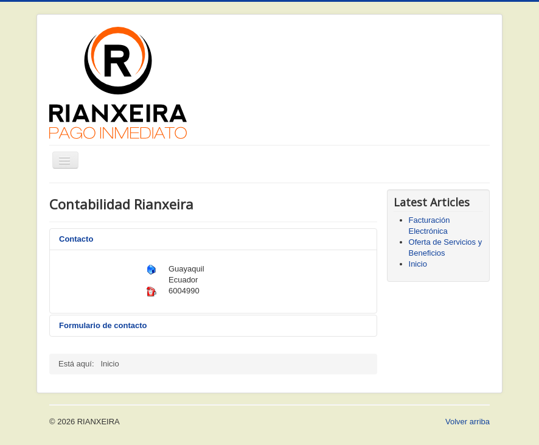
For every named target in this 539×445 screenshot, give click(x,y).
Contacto (76, 239)
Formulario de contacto (103, 325)
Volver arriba (467, 421)
